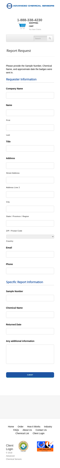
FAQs (16, 430)
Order (21, 426)
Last (8, 135)
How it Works (33, 426)
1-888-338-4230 (29, 20)
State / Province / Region (17, 216)
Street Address (13, 173)
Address (10, 158)
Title (8, 141)
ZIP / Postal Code (14, 231)
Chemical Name (14, 308)
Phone (9, 264)
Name (9, 105)
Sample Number (14, 291)
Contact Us (41, 430)
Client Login (38, 433)
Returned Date (13, 324)
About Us (27, 430)
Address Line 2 (13, 187)
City (8, 202)
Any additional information (20, 341)
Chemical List (22, 433)
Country (9, 241)
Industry (48, 426)
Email (9, 247)
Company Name (14, 88)
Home (11, 426)
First (8, 120)
